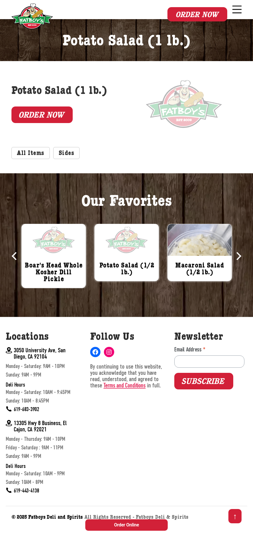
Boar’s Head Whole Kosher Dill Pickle (54, 282)
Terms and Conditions (125, 395)
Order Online (126, 525)
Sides (66, 163)
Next (237, 265)
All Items (30, 163)
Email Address (189, 359)
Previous (15, 265)
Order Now (196, 14)
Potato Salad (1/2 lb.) (126, 278)
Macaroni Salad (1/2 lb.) (199, 278)
